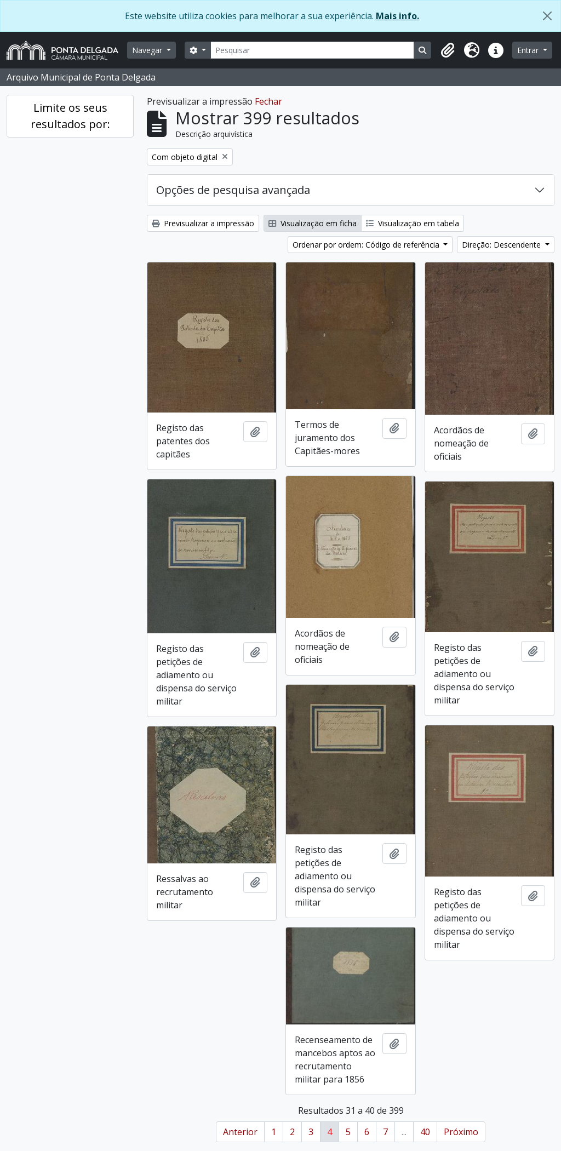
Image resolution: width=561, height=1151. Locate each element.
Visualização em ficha (312, 223)
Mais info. (397, 16)
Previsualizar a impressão (203, 223)
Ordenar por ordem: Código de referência (367, 244)
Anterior (240, 1132)
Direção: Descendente (502, 244)
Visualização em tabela (412, 223)
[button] (448, 50)
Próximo (461, 1132)
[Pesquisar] (312, 50)
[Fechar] (547, 16)
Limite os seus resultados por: (70, 115)
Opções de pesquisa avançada (233, 189)
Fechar (268, 101)
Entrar (529, 50)
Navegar (148, 50)
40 (425, 1132)
